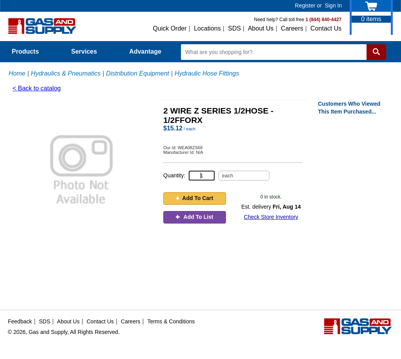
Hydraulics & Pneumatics (66, 73)
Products (30, 51)
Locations (207, 28)
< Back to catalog (37, 88)
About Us (261, 28)
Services (88, 51)
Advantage (145, 51)
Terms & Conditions (171, 321)
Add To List (194, 217)
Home (17, 73)
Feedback (20, 321)
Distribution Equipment (137, 73)
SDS (234, 28)
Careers (292, 28)
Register (305, 5)
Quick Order (169, 28)
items (371, 19)
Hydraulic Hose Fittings (207, 73)
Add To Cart (194, 198)
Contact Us (326, 28)
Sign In (333, 5)
